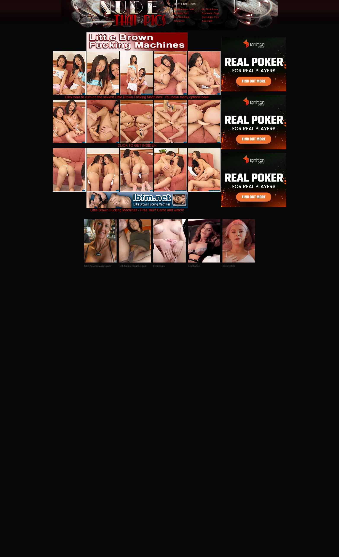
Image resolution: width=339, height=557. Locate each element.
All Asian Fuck (181, 13)
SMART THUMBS (177, 470)
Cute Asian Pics (210, 17)
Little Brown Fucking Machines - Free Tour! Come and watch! (137, 208)
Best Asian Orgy (210, 13)
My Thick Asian (210, 9)
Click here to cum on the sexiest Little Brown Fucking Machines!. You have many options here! (137, 97)
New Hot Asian (181, 17)
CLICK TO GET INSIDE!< (137, 145)
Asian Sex (179, 21)
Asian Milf (207, 21)
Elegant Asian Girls (184, 9)
